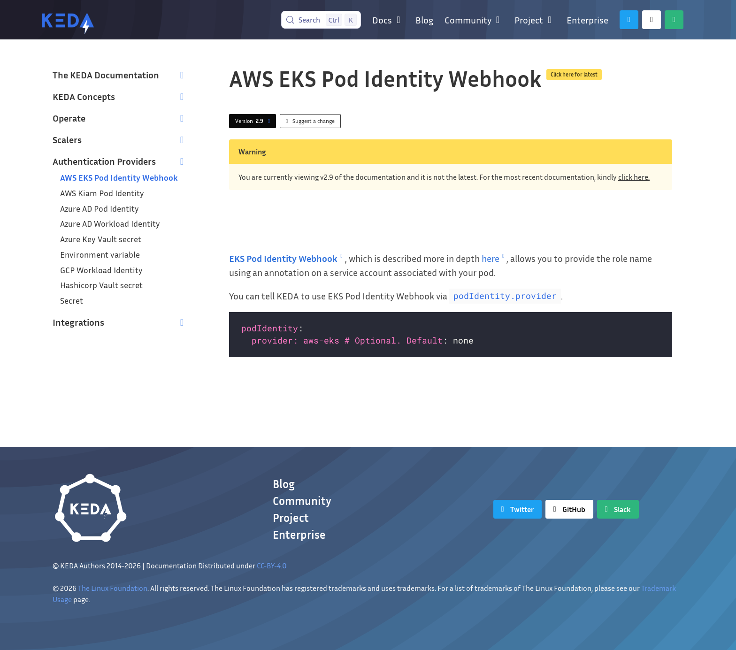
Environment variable (100, 255)
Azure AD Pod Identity (99, 209)
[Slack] (674, 19)
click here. (634, 177)
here (494, 258)
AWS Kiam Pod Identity (102, 193)
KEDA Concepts (84, 96)
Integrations (78, 322)
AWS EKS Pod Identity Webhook (119, 178)
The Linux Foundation (112, 588)
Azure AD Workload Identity (110, 224)
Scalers (67, 139)
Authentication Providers (104, 161)
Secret (71, 301)
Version (254, 121)
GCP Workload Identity (101, 270)
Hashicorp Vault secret (101, 285)
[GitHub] (651, 19)
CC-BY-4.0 (272, 565)
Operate (69, 117)
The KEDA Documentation (106, 74)
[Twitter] (629, 19)
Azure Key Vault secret (100, 239)
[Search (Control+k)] (321, 20)
